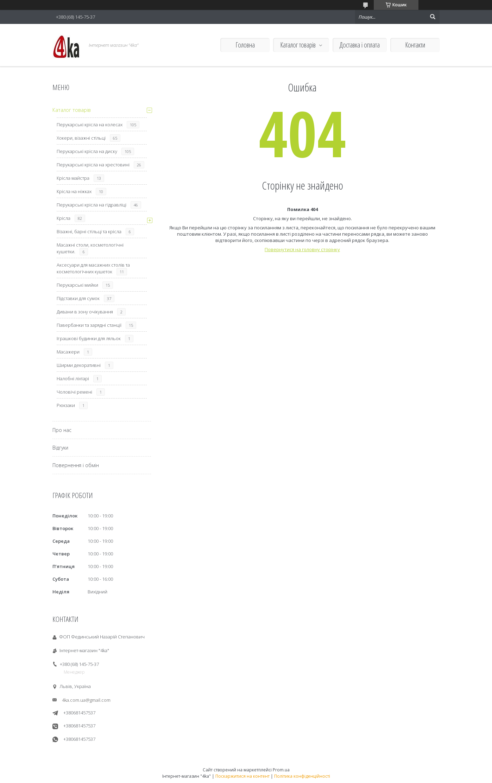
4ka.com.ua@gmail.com (86, 700)
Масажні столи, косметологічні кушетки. (90, 248)
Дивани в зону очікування (85, 311)
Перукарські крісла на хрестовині (93, 164)
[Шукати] (432, 17)
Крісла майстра (73, 178)
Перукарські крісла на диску (87, 151)
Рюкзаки (66, 405)
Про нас (61, 430)
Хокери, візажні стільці (81, 138)
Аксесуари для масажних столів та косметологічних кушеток (93, 268)
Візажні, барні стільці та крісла (89, 231)
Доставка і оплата (360, 45)
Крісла (63, 218)
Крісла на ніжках (74, 191)
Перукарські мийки (77, 285)
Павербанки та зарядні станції (89, 325)
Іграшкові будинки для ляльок (89, 338)
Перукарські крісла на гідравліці (91, 205)
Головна (245, 45)
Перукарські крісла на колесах (89, 124)
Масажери (68, 352)
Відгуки (60, 447)
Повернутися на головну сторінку (302, 249)
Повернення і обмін (75, 465)
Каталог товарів (298, 45)
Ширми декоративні (79, 365)
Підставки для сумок (78, 298)
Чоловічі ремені (74, 392)
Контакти (415, 45)
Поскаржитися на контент (242, 776)
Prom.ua (281, 770)
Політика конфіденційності (302, 776)
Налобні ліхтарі (73, 378)
